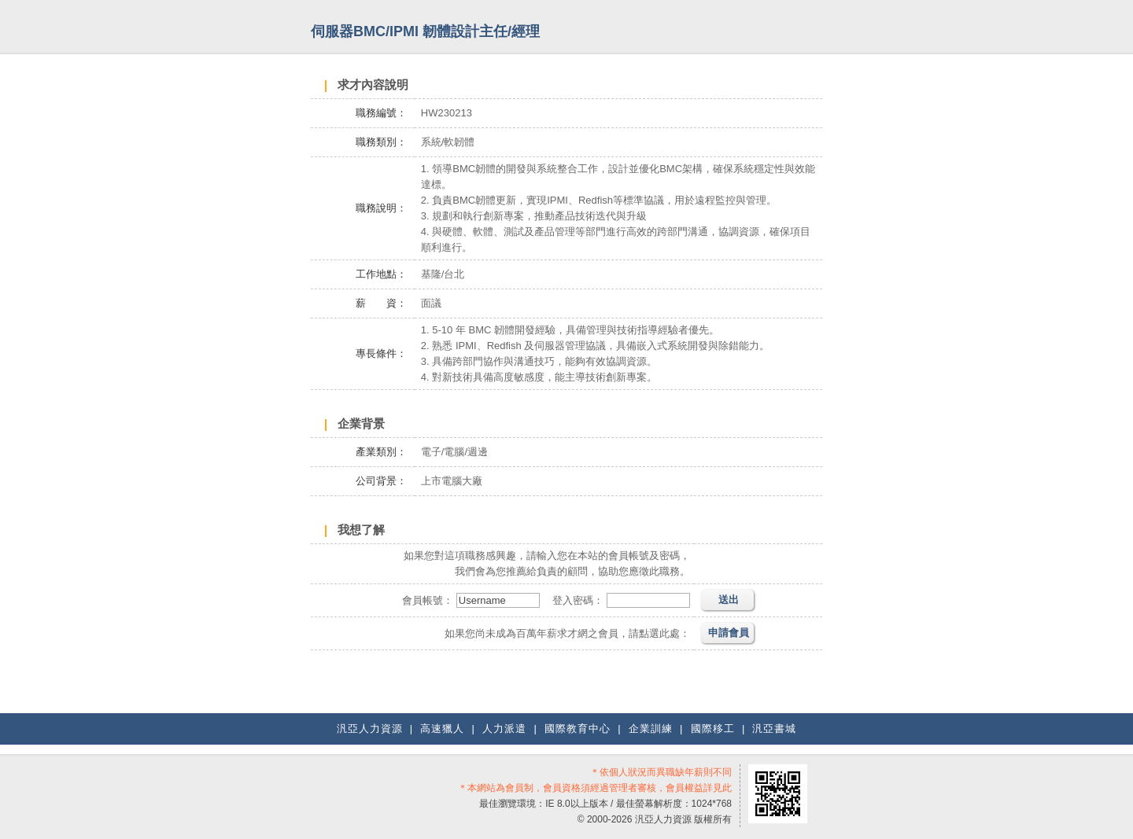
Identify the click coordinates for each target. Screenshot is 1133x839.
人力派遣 (504, 728)
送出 (728, 599)
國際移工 (713, 728)
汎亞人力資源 (370, 728)
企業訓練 (651, 728)
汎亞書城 (774, 728)
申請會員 (728, 632)
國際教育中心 (577, 728)
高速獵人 (442, 728)
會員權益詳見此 (699, 787)
